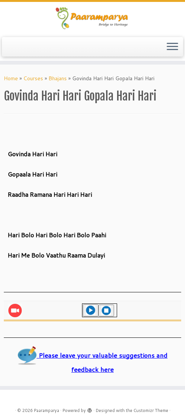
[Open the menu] (172, 47)
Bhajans (57, 78)
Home (11, 78)
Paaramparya (46, 410)
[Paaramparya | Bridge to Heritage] (92, 18)
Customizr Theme (151, 410)
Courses (33, 78)
